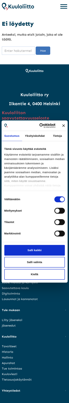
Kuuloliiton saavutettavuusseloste (25, 115)
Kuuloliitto (9, 336)
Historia (7, 352)
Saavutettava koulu (15, 288)
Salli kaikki (34, 250)
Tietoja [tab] (57, 135)
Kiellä (34, 274)
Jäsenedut (9, 325)
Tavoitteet (9, 346)
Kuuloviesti (9, 374)
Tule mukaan (11, 310)
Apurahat (8, 363)
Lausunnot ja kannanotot (20, 299)
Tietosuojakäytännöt (17, 379)
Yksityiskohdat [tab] (35, 135)
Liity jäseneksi (12, 320)
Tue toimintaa (12, 368)
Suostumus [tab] (12, 135)
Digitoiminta (11, 293)
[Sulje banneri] (63, 125)
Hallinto (7, 357)
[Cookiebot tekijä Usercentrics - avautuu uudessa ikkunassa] (41, 125)
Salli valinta (34, 262)
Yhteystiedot (11, 390)
